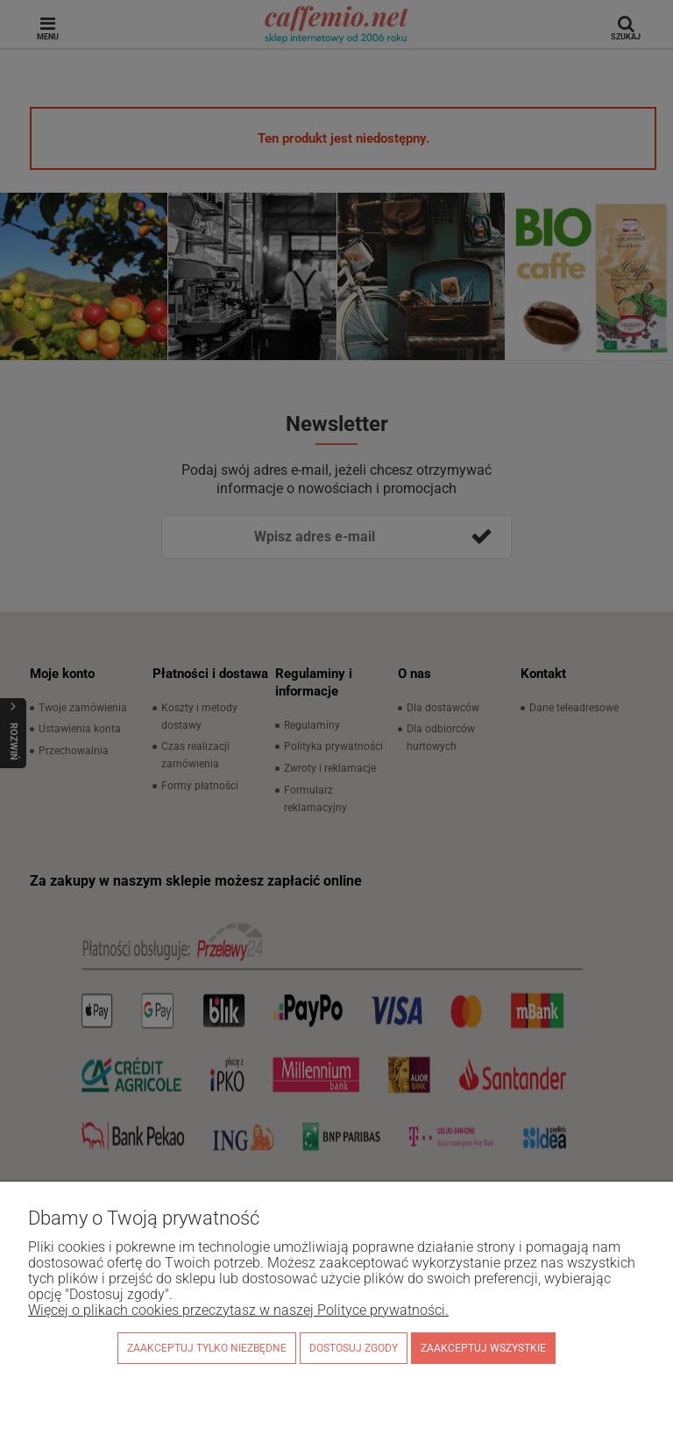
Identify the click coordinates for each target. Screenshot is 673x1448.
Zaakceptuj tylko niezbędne (207, 1348)
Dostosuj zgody (353, 1348)
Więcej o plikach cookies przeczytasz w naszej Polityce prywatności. (238, 1310)
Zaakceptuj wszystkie (483, 1348)
